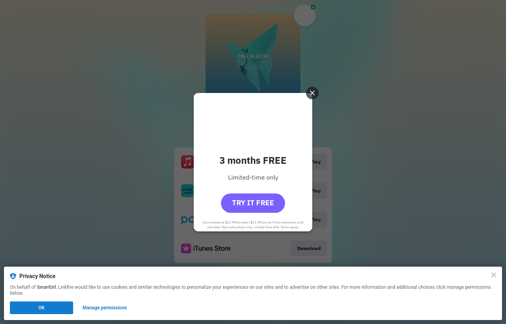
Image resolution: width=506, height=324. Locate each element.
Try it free (253, 202)
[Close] (493, 275)
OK (41, 308)
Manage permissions (105, 308)
